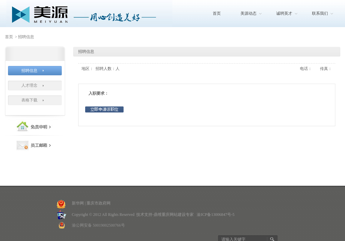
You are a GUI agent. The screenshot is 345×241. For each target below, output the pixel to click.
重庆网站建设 (174, 214)
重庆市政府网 (99, 203)
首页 (217, 13)
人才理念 (29, 85)
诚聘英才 (284, 13)
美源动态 (248, 13)
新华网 (78, 203)
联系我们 (320, 13)
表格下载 (29, 100)
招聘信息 (29, 70)
